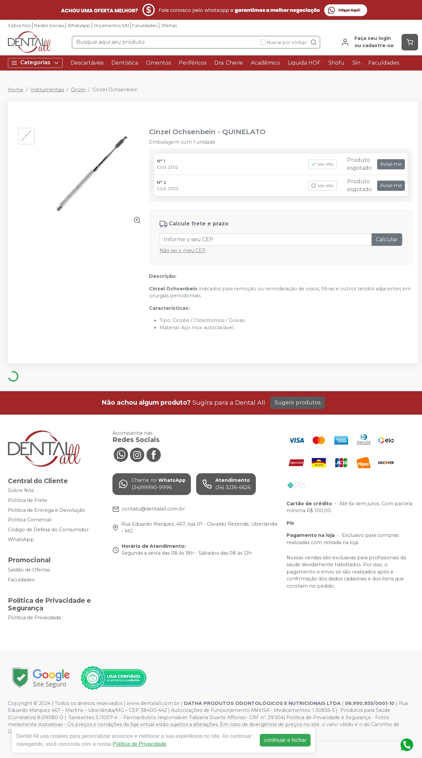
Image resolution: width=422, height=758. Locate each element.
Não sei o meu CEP (183, 250)
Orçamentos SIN (111, 25)
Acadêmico (265, 63)
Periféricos (192, 63)
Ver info (322, 164)
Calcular (387, 239)
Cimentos (158, 63)
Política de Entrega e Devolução (46, 510)
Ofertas (169, 25)
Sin (356, 63)
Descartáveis (87, 63)
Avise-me (391, 164)
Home (15, 90)
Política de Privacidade (34, 618)
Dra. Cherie (228, 63)
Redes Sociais (49, 25)
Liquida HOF (304, 63)
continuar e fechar (285, 740)
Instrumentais (47, 90)
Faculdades (144, 25)
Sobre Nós (19, 25)
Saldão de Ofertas (29, 570)
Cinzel (78, 90)
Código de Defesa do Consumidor (48, 530)
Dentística (124, 63)
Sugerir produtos (297, 402)
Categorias (35, 62)
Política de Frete (27, 500)
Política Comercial (29, 520)
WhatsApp (79, 25)
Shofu (336, 63)
